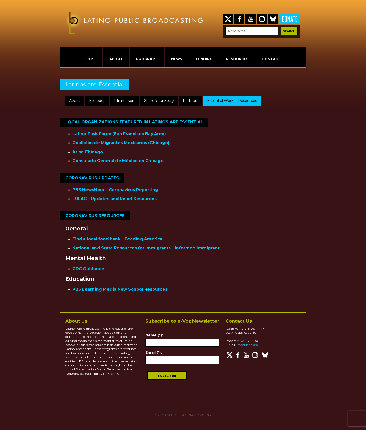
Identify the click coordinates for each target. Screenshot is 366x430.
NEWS (176, 59)
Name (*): (154, 335)
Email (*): (153, 352)
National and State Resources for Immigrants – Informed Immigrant (146, 248)
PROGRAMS (147, 59)
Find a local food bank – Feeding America (117, 239)
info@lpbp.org (247, 345)
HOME (90, 59)
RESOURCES (237, 59)
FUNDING (204, 59)
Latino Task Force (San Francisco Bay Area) (119, 133)
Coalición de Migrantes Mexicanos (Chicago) (120, 142)
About (74, 100)
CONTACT (271, 59)
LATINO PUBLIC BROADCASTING (187, 415)
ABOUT (116, 59)
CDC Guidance (88, 268)
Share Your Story (159, 100)
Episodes (97, 100)
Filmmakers (124, 100)
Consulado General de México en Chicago (118, 160)
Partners (190, 100)
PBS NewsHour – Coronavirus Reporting (115, 189)
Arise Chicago (87, 151)
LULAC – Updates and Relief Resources (114, 198)
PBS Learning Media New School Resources (119, 289)
